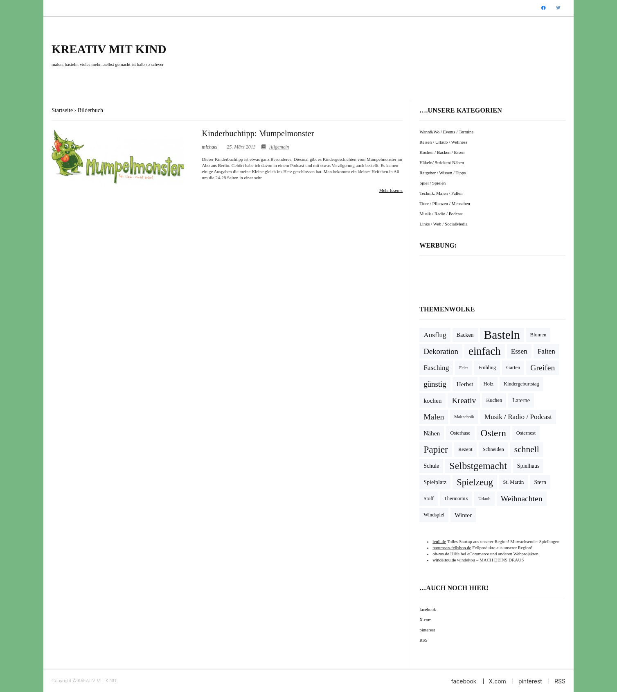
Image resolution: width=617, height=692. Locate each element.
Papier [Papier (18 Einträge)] (435, 449)
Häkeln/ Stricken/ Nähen (441, 162)
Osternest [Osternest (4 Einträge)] (526, 433)
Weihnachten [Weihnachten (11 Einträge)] (522, 498)
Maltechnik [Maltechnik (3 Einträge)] (464, 417)
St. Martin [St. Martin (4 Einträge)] (513, 482)
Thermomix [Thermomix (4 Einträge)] (456, 498)
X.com (425, 619)
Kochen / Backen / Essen (441, 152)
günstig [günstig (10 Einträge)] (434, 384)
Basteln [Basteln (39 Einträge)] (502, 334)
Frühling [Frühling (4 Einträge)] (487, 367)
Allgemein (279, 147)
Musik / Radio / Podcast (441, 213)
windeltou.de (444, 559)
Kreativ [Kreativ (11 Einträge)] (464, 400)
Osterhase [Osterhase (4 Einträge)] (460, 433)
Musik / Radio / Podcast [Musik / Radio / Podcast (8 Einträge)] (518, 417)
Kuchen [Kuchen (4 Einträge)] (494, 400)
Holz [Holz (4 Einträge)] (488, 384)
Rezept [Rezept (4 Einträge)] (465, 449)
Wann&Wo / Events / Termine (446, 131)
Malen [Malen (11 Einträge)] (433, 416)
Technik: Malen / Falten (440, 193)
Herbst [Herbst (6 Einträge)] (465, 384)
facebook (427, 609)
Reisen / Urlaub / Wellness (443, 142)
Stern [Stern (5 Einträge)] (540, 482)
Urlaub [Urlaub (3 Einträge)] (484, 498)
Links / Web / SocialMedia (443, 223)
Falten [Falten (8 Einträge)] (546, 351)
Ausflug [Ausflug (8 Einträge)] (434, 335)
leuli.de (439, 541)
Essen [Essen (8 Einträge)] (519, 351)
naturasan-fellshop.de (451, 547)
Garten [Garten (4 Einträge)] (513, 367)
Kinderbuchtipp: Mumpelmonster (258, 133)
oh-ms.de (440, 553)
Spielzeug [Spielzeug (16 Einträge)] (475, 482)
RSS (423, 640)
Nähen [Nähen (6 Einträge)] (431, 433)
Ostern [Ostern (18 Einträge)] (493, 433)
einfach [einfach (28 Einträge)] (484, 351)
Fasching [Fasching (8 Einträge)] (436, 368)
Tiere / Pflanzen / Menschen (444, 203)
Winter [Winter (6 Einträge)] (463, 515)
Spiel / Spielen (432, 182)
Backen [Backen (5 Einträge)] (465, 335)
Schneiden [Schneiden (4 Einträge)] (493, 449)
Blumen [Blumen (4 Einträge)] (538, 335)
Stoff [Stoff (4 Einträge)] (428, 498)
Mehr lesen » (391, 190)
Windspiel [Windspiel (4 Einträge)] (433, 515)
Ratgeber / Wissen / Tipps (442, 172)
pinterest (427, 629)
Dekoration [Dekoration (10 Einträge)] (440, 351)
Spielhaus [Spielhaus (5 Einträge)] (528, 466)
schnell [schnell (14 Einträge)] (526, 449)
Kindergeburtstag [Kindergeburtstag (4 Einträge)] (521, 384)
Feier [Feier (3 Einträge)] (463, 367)
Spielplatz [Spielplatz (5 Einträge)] (434, 482)
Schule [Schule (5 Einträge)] (431, 466)
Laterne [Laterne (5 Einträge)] (521, 400)
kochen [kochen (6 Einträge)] (432, 400)
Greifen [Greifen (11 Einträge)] (542, 367)
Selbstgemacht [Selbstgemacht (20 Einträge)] (478, 465)
